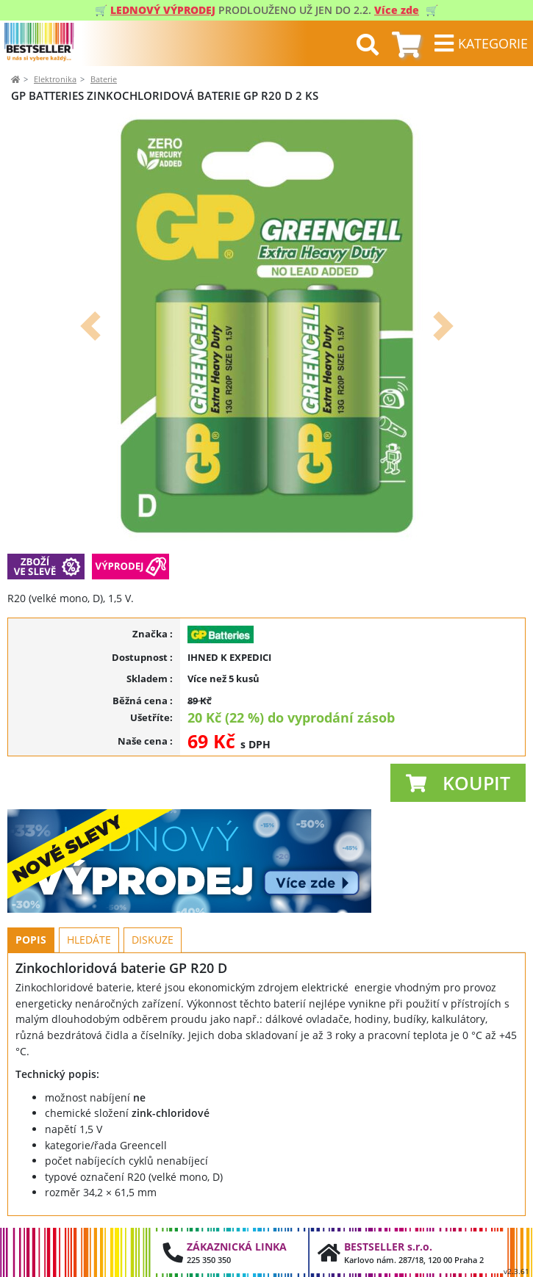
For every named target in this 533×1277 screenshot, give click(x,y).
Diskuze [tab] (153, 940)
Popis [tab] (30, 940)
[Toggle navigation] (481, 43)
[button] (90, 326)
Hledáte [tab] (89, 940)
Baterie (103, 78)
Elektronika (55, 78)
